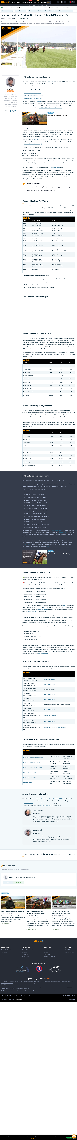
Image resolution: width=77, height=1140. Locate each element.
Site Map (26, 995)
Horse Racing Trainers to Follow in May (12, 911)
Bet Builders (25, 952)
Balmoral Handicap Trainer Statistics (33, 95)
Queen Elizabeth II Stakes (29, 772)
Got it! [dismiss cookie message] (71, 1137)
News (48, 2)
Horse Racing (24, 18)
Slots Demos (25, 954)
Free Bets (46, 949)
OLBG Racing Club (69, 952)
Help (22, 995)
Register (18, 882)
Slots (23, 2)
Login (8, 882)
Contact (18, 995)
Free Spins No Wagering (49, 956)
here (47, 546)
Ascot (73, 7)
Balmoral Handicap (28, 782)
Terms (30, 995)
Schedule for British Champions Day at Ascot (50, 108)
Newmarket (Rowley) (42, 609)
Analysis (51, 7)
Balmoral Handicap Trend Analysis (33, 144)
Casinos (18, 2)
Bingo (26, 2)
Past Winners (20, 7)
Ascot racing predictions (58, 530)
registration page (26, 544)
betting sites (69, 987)
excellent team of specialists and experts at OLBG (50, 798)
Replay (27, 7)
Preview (13, 7)
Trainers (33, 7)
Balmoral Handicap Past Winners (32, 93)
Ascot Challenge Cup (49, 684)
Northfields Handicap (49, 679)
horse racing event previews (46, 805)
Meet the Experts (11, 995)
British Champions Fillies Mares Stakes (33, 767)
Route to (58, 7)
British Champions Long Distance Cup (33, 757)
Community (43, 2)
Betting (13, 2)
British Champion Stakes (29, 777)
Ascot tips (38, 101)
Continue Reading (5, 923)
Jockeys (39, 7)
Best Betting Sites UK (6, 949)
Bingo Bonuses (47, 954)
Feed (38, 2)
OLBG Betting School (63, 532)
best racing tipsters (43, 653)
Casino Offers (47, 952)
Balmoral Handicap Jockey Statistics (33, 98)
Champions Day (65, 7)
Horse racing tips (28, 803)
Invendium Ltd (18, 999)
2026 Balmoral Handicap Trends (42, 139)
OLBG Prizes (68, 949)
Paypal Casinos (25, 956)
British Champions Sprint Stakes (31, 762)
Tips (35, 2)
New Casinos (4, 952)
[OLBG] (38, 941)
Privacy (34, 995)
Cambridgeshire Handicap (51, 715)
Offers (30, 2)
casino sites (3, 988)
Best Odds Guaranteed (27, 949)
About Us (4, 995)
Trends (45, 7)
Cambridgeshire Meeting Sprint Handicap (55, 727)
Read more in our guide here (7, 983)
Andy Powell (10, 89)
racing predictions (55, 167)
